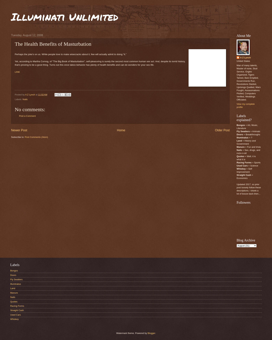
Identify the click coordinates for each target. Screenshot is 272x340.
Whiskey (14, 319)
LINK (17, 72)
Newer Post (19, 130)
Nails (25, 99)
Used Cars (15, 314)
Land (12, 288)
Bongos (14, 270)
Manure (14, 293)
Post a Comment (27, 116)
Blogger (151, 333)
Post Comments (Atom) (36, 137)
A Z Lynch (245, 57)
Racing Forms (17, 306)
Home (121, 130)
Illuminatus (15, 284)
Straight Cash (17, 310)
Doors (13, 275)
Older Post (222, 130)
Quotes (14, 301)
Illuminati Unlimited (64, 16)
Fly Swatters (16, 279)
